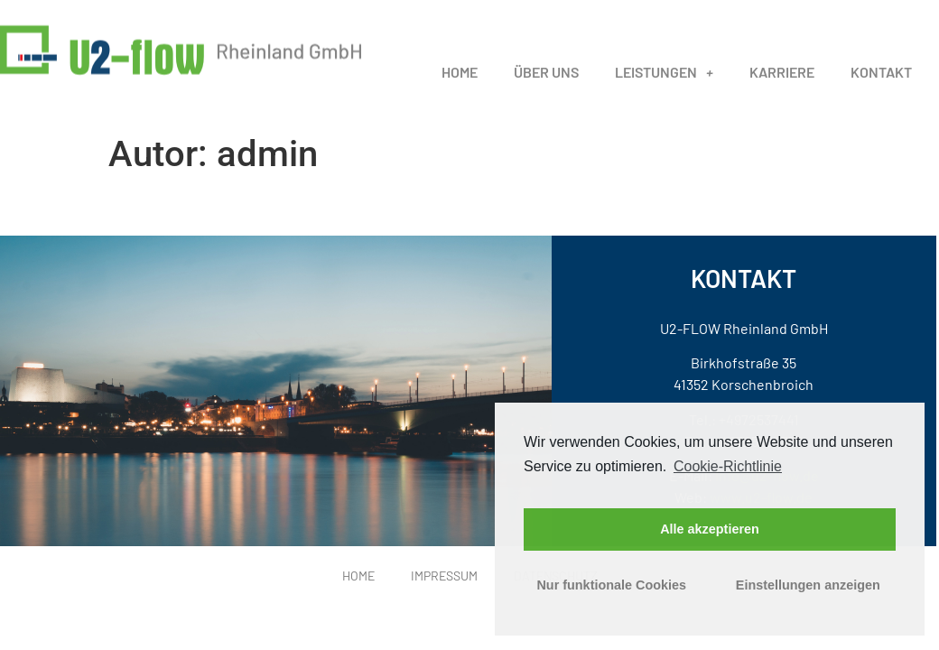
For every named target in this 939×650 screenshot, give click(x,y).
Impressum (444, 575)
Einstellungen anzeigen (808, 585)
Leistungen (664, 84)
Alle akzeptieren (709, 529)
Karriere (781, 83)
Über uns (546, 83)
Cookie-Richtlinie (728, 466)
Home (460, 83)
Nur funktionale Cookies (611, 585)
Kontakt (881, 83)
